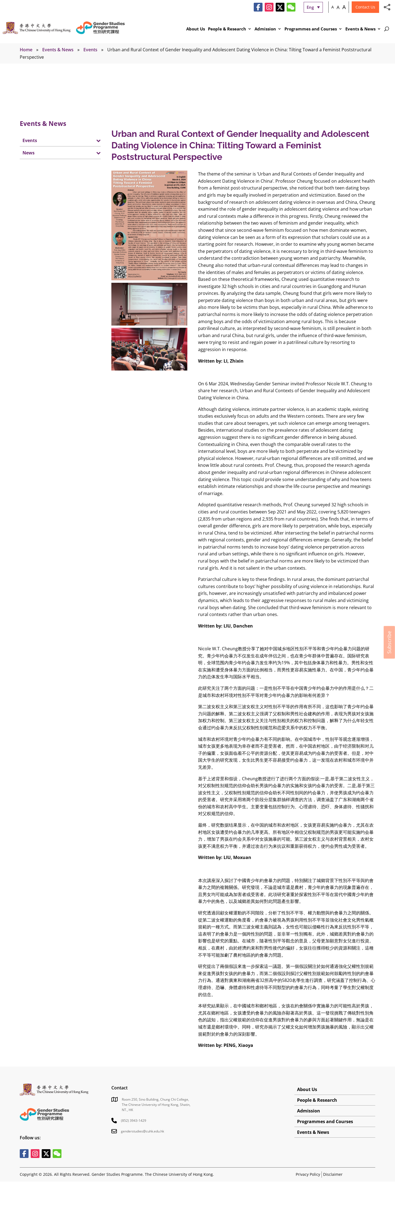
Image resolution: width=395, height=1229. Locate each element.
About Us (195, 29)
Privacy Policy (308, 1174)
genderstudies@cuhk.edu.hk (142, 1131)
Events (90, 50)
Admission (265, 29)
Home (26, 50)
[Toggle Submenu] (91, 140)
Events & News (360, 29)
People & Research (227, 29)
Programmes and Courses (310, 29)
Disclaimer (333, 1174)
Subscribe (389, 642)
